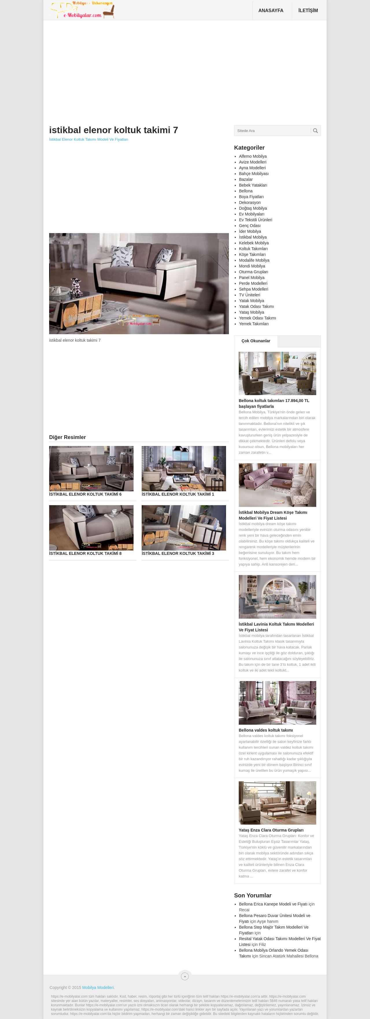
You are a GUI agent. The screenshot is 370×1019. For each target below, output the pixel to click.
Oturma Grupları (253, 271)
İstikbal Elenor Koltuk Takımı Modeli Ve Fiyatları (88, 139)
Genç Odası (250, 225)
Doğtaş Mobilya (253, 208)
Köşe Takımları (252, 254)
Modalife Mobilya (254, 260)
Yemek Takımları (254, 323)
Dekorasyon (250, 202)
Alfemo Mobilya (253, 156)
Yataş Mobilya (251, 312)
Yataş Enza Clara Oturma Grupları (271, 830)
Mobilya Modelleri (98, 987)
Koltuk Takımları (253, 248)
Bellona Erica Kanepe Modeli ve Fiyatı (273, 904)
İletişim (308, 10)
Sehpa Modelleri (253, 289)
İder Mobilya (250, 231)
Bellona (246, 191)
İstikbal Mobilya (253, 237)
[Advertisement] (154, 70)
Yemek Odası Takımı (257, 318)
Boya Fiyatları (251, 196)
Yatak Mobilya (251, 300)
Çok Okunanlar (256, 341)
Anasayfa (271, 10)
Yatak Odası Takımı (256, 306)
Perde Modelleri (253, 283)
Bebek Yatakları (253, 185)
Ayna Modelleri (252, 168)
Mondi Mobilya (252, 266)
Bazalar (246, 179)
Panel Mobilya (251, 277)
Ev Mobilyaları (251, 214)
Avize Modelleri (253, 162)
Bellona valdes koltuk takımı (266, 730)
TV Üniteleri (249, 295)
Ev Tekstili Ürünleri (255, 219)
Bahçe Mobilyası (254, 173)
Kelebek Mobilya (254, 243)
